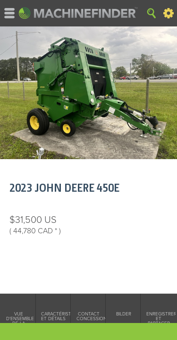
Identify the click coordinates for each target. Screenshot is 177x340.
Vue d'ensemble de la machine (18, 321)
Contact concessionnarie (88, 316)
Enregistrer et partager (158, 319)
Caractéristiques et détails (53, 316)
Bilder (123, 314)
